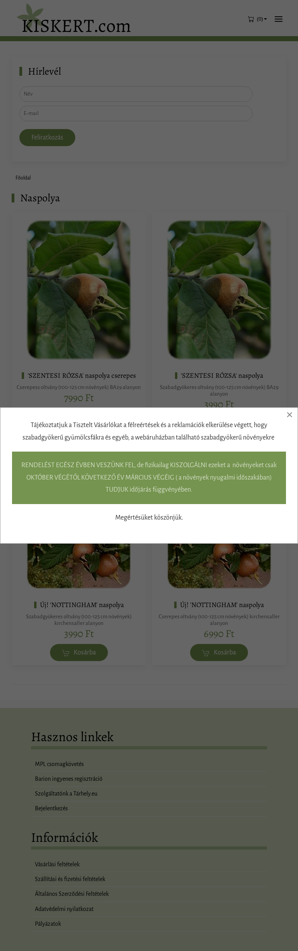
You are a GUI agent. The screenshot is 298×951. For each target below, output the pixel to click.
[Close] (289, 415)
